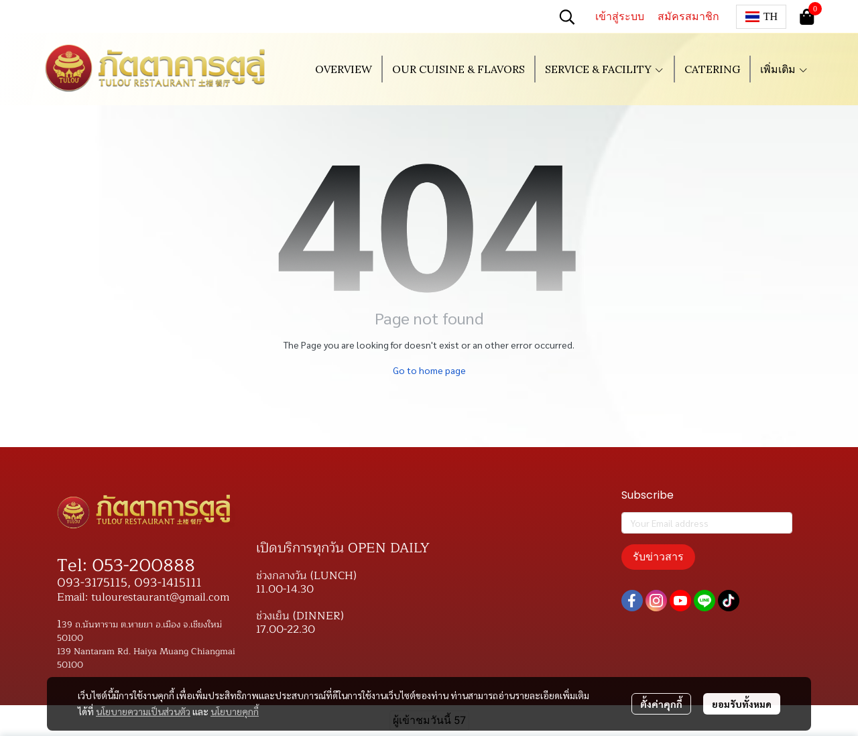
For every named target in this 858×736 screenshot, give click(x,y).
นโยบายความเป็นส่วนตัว (143, 711)
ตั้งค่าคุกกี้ (661, 704)
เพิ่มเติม (784, 69)
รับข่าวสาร (658, 556)
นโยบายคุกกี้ (234, 711)
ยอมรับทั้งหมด (742, 704)
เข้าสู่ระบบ (619, 16)
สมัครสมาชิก (688, 16)
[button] (567, 16)
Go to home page (429, 370)
